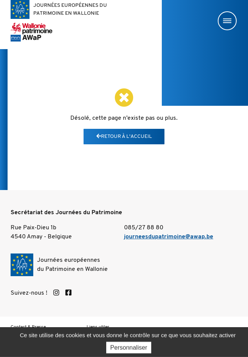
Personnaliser (128, 349)
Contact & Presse (28, 327)
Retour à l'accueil (124, 136)
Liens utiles (98, 327)
